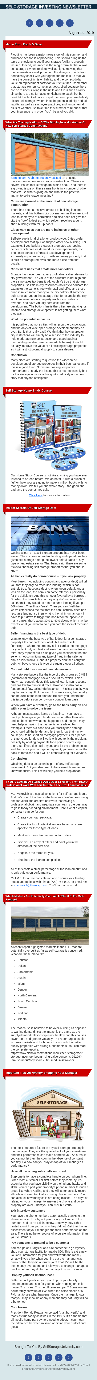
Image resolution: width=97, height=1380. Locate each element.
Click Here (36, 495)
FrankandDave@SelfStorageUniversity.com (48, 1368)
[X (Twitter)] (49, 23)
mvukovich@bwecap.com (31, 885)
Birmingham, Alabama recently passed (36, 177)
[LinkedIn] (60, 23)
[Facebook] (29, 23)
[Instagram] (39, 23)
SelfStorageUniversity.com (62, 1347)
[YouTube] (70, 23)
